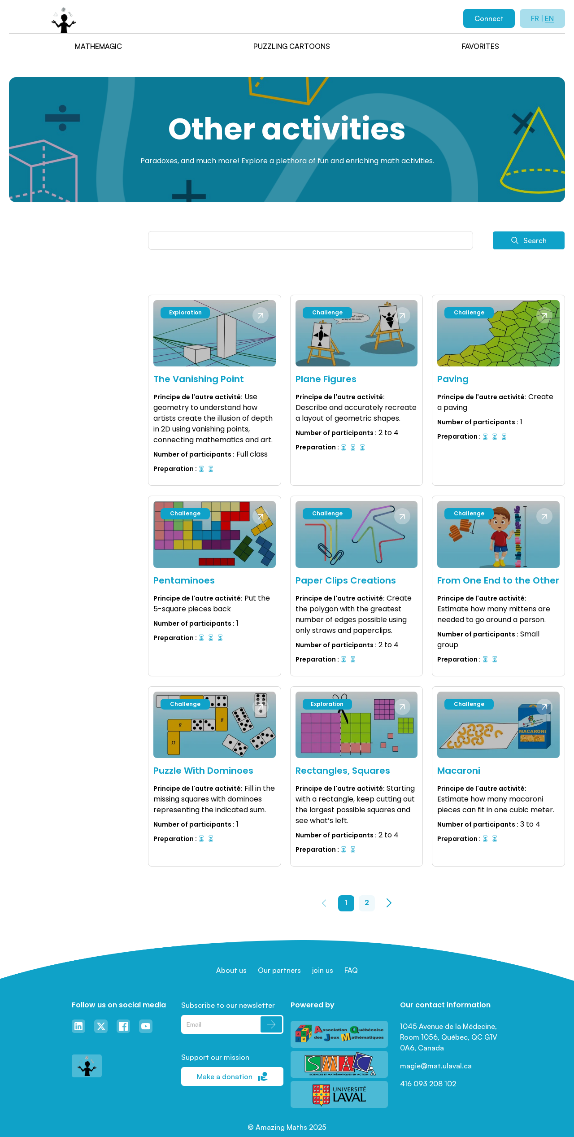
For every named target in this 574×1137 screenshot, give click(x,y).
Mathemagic (98, 46)
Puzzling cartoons (291, 46)
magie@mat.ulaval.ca (436, 1065)
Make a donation (232, 1076)
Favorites (480, 46)
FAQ (351, 970)
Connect (489, 18)
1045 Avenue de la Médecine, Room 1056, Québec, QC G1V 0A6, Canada (449, 1037)
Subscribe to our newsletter (228, 1005)
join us (322, 970)
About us (231, 970)
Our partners (279, 970)
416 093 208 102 (428, 1083)
